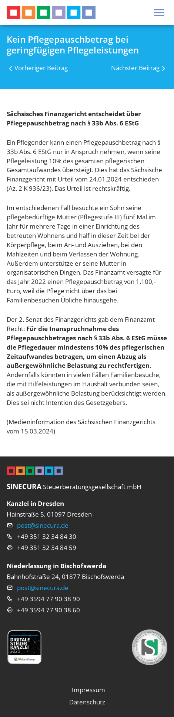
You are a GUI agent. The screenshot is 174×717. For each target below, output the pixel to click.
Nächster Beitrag (135, 67)
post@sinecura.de (42, 525)
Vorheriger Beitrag (41, 67)
